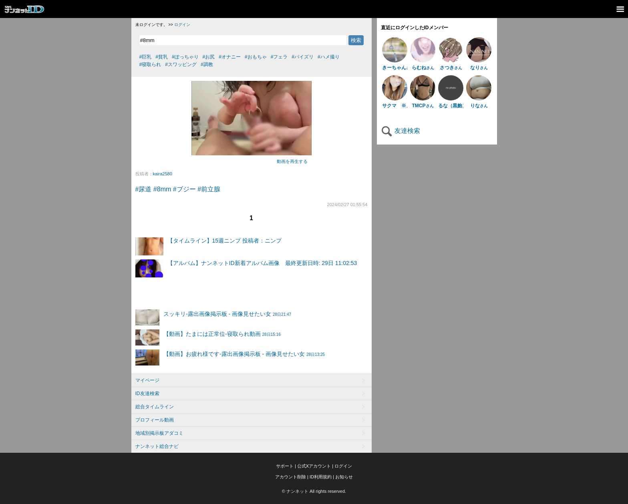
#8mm (162, 189)
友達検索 (400, 130)
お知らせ (344, 476)
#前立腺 (208, 189)
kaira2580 (162, 173)
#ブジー (184, 189)
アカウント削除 (290, 476)
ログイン (182, 24)
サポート (285, 466)
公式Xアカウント (314, 466)
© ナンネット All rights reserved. (314, 491)
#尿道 (143, 189)
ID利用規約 (321, 476)
